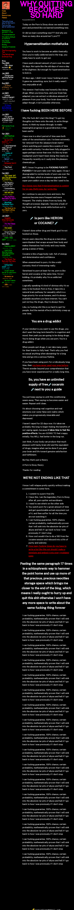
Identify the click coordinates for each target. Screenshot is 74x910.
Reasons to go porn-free (7, 31)
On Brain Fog (7, 57)
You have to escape (6, 41)
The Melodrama (8, 54)
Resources (6, 15)
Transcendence (8, 35)
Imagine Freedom (8, 47)
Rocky (4, 45)
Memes (4, 18)
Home (4, 11)
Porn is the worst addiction (8, 26)
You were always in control (8, 37)
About (4, 13)
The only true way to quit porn (8, 22)
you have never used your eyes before (50, 365)
